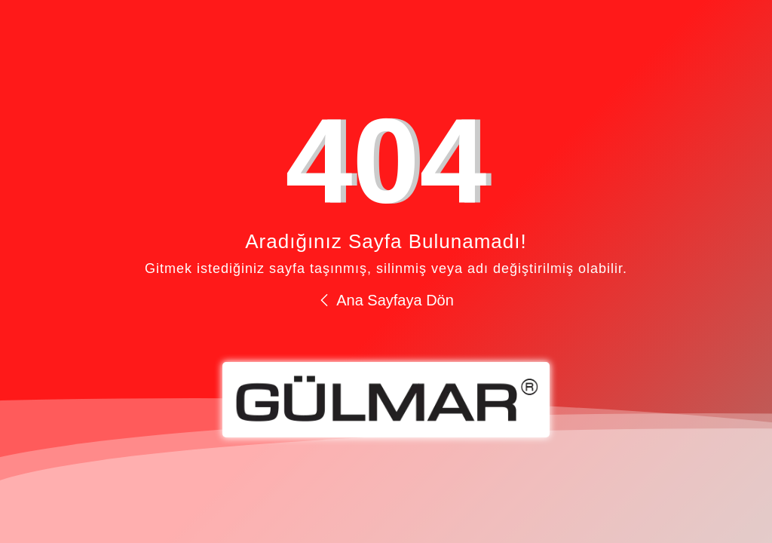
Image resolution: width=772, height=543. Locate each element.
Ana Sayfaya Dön (386, 300)
